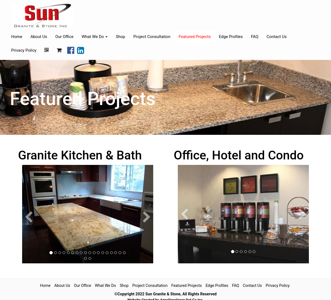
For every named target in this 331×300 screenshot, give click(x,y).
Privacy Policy (23, 50)
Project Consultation (151, 36)
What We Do (105, 285)
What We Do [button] (95, 36)
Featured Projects (195, 36)
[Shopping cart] (59, 50)
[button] (28, 239)
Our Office (64, 36)
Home (16, 36)
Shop (120, 36)
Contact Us (277, 36)
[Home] (42, 15)
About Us (38, 36)
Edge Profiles (231, 36)
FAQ (254, 36)
